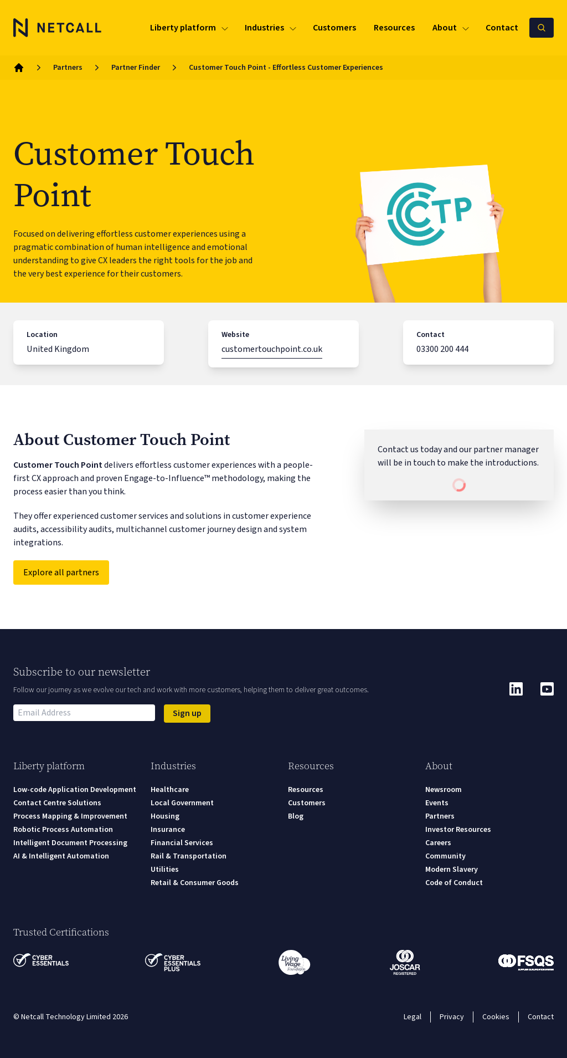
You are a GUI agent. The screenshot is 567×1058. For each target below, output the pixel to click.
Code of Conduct (454, 882)
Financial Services (182, 843)
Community (445, 856)
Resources (305, 789)
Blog (295, 816)
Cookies (495, 1017)
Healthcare (170, 789)
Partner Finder (135, 67)
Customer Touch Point (57, 465)
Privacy (452, 1017)
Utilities (165, 869)
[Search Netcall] (541, 28)
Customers (307, 803)
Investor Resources (458, 829)
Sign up (187, 713)
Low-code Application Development (74, 789)
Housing (165, 816)
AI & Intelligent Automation (61, 856)
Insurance (168, 829)
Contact (541, 1017)
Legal (412, 1017)
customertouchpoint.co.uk (271, 349)
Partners (68, 67)
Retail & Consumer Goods (195, 882)
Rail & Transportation (188, 856)
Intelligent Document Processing (70, 843)
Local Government (182, 803)
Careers (438, 843)
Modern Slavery (451, 869)
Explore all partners (61, 572)
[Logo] (57, 27)
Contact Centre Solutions (57, 803)
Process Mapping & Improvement (70, 816)
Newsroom (443, 789)
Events (437, 803)
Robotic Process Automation (63, 829)
